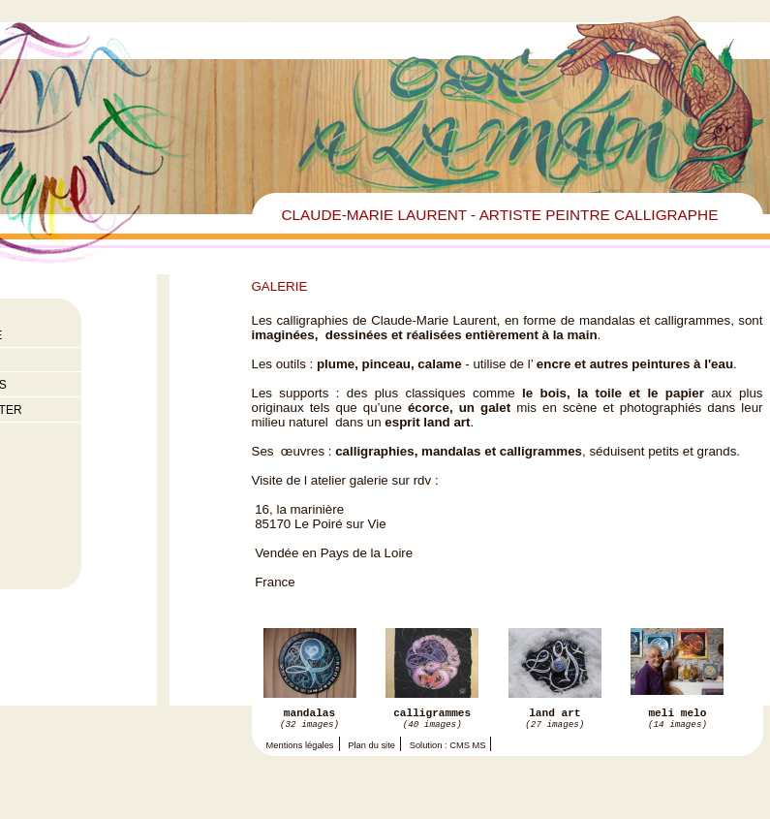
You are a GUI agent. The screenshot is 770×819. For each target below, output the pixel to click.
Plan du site (371, 750)
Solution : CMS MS (448, 750)
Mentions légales (300, 750)
